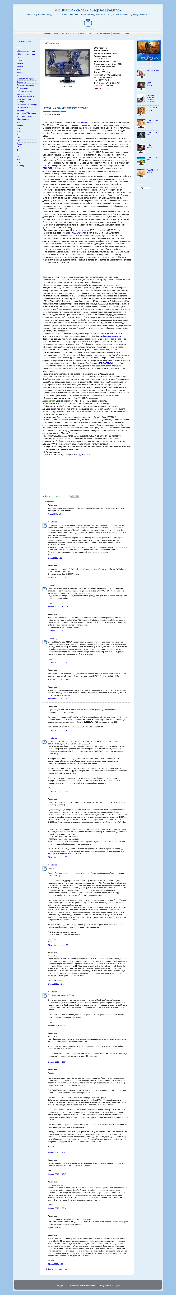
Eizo (18, 141)
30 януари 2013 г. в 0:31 (57, 730)
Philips (19, 163)
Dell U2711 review (151, 146)
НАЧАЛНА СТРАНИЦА (51, 33)
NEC (18, 159)
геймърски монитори (111, 336)
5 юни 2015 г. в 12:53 (56, 1228)
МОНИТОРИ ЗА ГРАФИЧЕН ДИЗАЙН (25, 95)
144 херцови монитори (26, 54)
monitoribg (52, 522)
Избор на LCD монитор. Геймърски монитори (152, 98)
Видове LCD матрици (25, 79)
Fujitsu (19, 144)
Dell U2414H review (152, 134)
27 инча (20, 70)
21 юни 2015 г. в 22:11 (56, 1264)
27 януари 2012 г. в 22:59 (58, 606)
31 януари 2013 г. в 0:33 (57, 857)
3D (18, 76)
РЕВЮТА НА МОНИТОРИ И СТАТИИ (72, 33)
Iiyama (19, 150)
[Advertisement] (86, 269)
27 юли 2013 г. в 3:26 (56, 984)
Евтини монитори (24, 88)
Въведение (21, 82)
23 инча (20, 63)
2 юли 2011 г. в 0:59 (56, 514)
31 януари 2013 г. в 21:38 (58, 945)
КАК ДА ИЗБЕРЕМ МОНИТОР (122, 33)
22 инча (20, 60)
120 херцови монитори (26, 51)
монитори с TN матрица (26, 113)
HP (18, 147)
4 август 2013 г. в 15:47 (57, 1174)
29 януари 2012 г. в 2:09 (57, 631)
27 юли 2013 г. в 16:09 (56, 1025)
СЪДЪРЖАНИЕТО (84, 455)
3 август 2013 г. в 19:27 (57, 1062)
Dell (18, 138)
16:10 (19, 57)
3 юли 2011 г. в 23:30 (56, 558)
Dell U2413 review (151, 84)
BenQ (19, 135)
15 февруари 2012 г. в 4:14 (58, 699)
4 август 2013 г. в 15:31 (57, 1152)
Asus (19, 132)
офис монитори (23, 119)
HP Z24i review (153, 70)
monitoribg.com (82, 122)
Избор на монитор (24, 91)
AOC (19, 128)
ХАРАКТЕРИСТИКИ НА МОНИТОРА (99, 33)
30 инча (20, 73)
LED (18, 153)
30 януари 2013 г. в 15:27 (58, 791)
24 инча (20, 66)
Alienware (20, 125)
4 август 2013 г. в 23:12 (57, 1208)
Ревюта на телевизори (26, 42)
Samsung (20, 166)
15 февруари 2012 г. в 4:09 (58, 679)
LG (18, 156)
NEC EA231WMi (79, 233)
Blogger (117, 1286)
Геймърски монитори (25, 85)
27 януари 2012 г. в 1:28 (57, 577)
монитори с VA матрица (26, 116)
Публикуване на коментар (56, 1269)
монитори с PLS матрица (23, 109)
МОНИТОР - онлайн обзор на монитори (88, 10)
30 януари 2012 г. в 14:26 (58, 662)
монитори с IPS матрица (27, 105)
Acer (18, 122)
